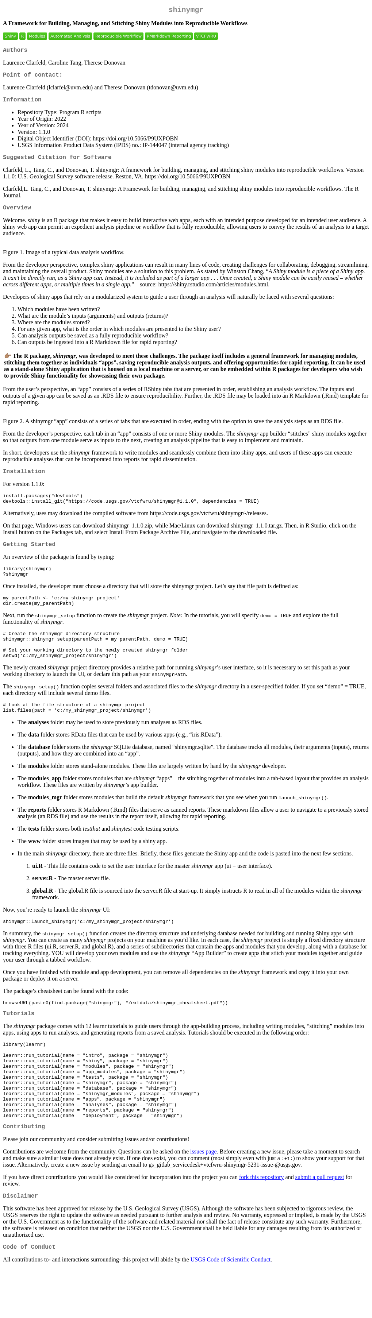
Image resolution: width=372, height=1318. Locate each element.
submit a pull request (319, 1223)
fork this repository (261, 1223)
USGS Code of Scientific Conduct (231, 1309)
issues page (203, 1198)
